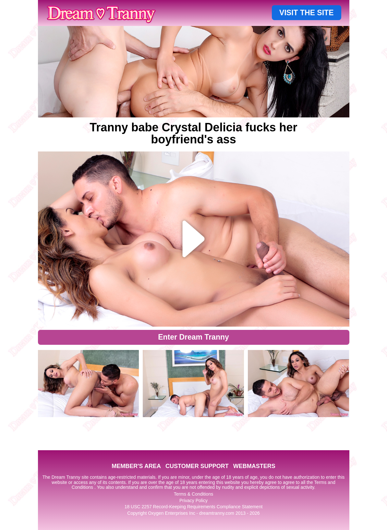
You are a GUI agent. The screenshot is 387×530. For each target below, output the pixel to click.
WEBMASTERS (254, 466)
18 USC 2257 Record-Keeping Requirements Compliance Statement (194, 506)
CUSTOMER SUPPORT (197, 466)
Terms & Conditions (193, 494)
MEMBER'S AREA (136, 466)
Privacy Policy (193, 500)
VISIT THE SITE (306, 12)
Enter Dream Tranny (193, 337)
